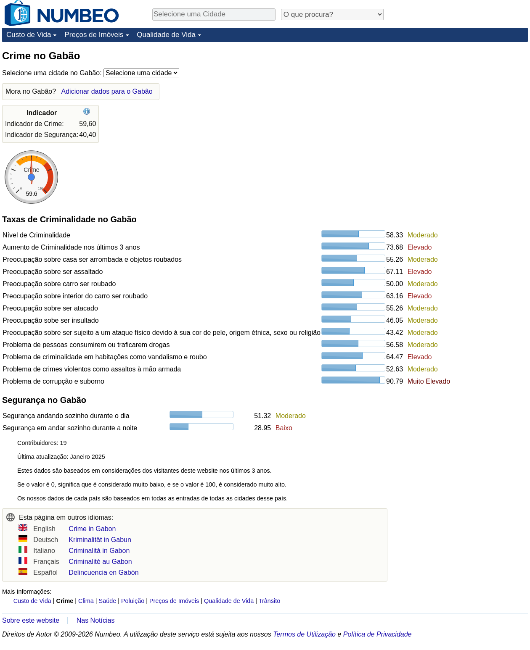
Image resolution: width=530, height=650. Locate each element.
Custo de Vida (28, 35)
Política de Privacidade (377, 634)
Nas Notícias (96, 620)
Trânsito (269, 600)
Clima (86, 600)
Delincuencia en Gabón (103, 572)
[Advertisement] (465, 101)
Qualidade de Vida (166, 35)
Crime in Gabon (92, 528)
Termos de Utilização (304, 634)
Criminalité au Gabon (100, 561)
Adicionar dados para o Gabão (107, 91)
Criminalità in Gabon (99, 550)
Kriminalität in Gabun (100, 539)
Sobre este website (30, 620)
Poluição (132, 600)
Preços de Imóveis (93, 35)
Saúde (108, 600)
